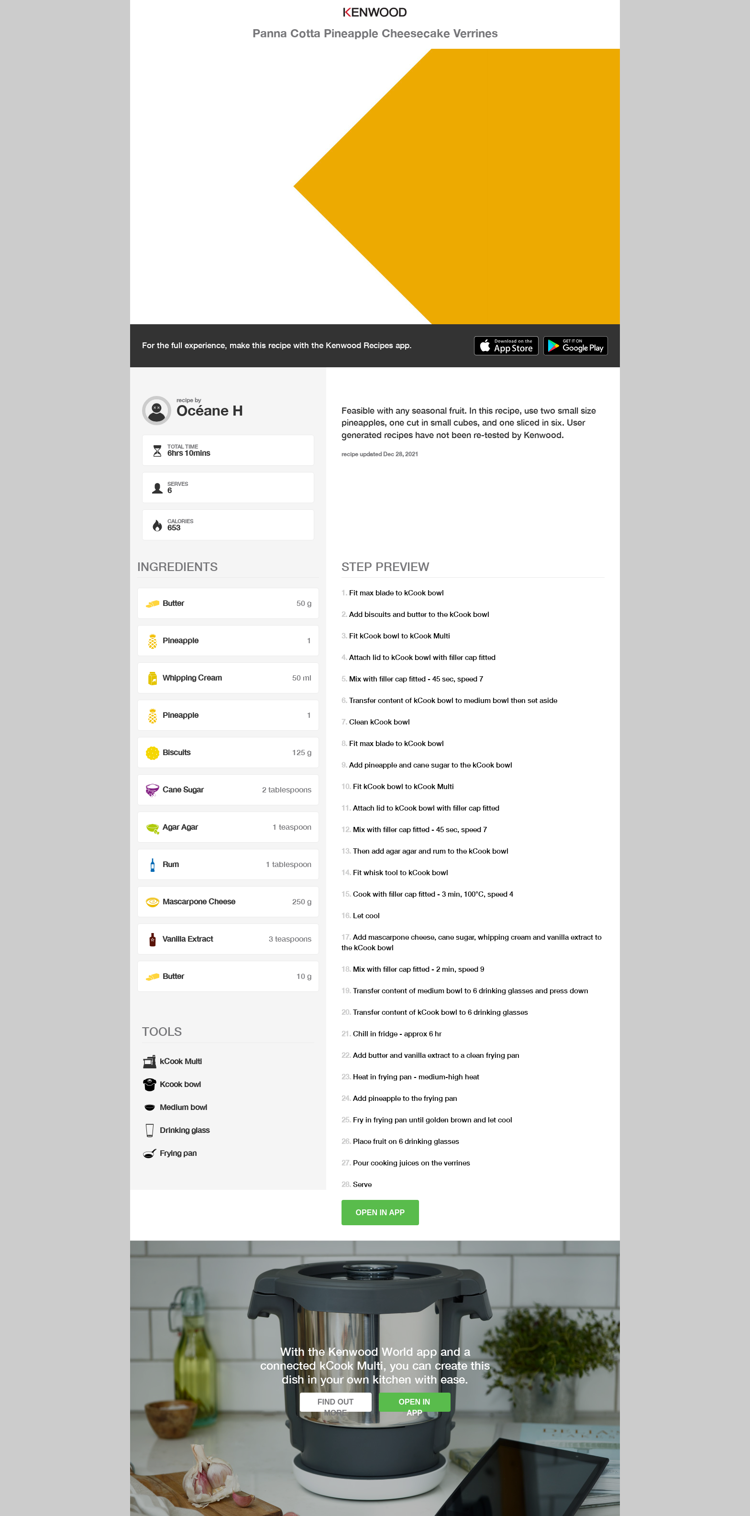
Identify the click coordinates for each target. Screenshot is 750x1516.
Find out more (336, 1405)
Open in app (380, 1212)
